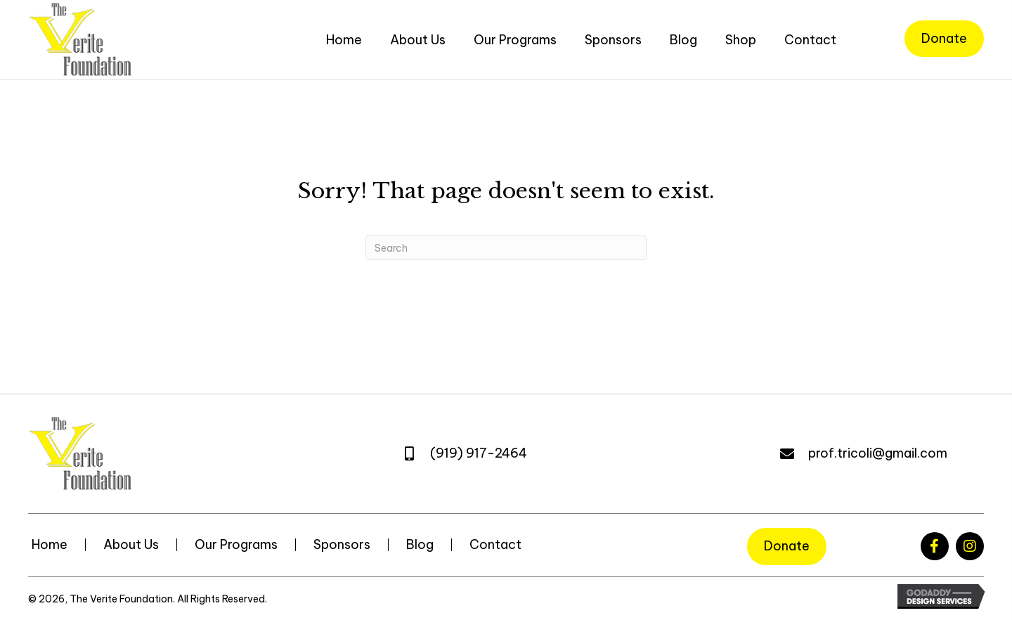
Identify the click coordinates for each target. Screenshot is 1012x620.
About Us (131, 544)
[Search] (506, 247)
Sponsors (341, 544)
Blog (420, 544)
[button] (935, 546)
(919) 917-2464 (478, 453)
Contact (495, 544)
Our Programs (236, 544)
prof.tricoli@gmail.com (877, 453)
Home (49, 544)
